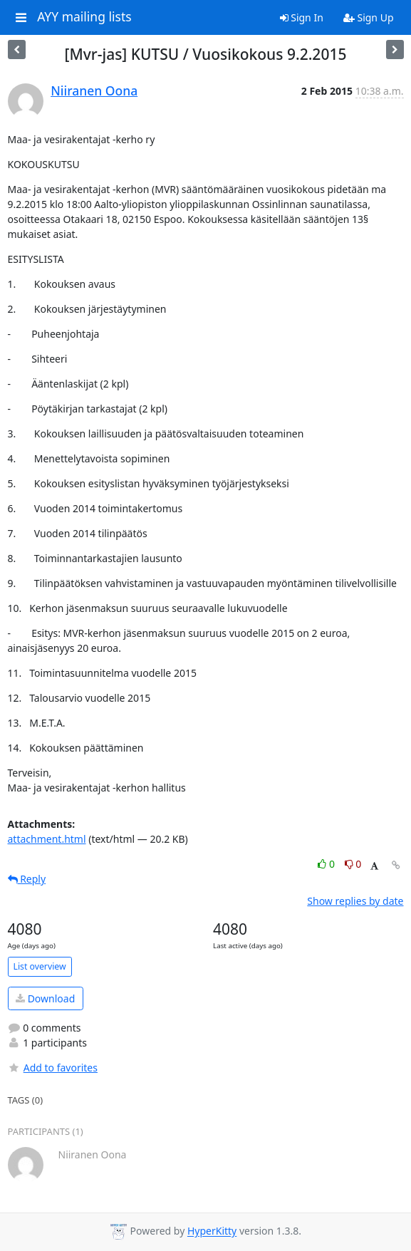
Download (45, 998)
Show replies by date (355, 901)
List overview (40, 966)
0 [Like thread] (327, 864)
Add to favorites (53, 1067)
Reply (27, 879)
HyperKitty (211, 1231)
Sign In (301, 17)
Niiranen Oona (94, 90)
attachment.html (47, 839)
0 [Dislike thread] (353, 864)
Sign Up (368, 17)
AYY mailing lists (84, 17)
